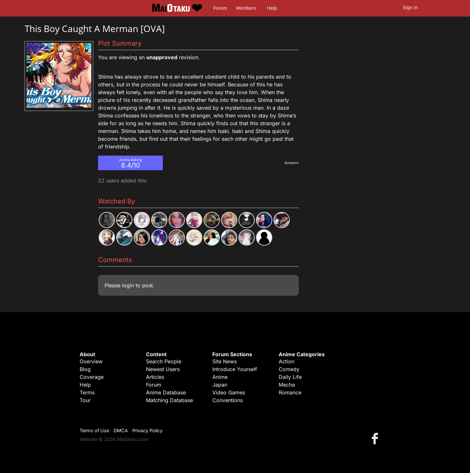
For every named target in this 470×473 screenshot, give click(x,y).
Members (246, 8)
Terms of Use (94, 430)
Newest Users (163, 369)
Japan (219, 384)
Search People (163, 361)
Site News (224, 361)
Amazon (292, 162)
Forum (220, 8)
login (128, 285)
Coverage (92, 377)
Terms (87, 392)
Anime (220, 377)
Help (272, 8)
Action (286, 361)
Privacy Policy (147, 430)
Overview (91, 361)
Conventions (227, 400)
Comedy (289, 369)
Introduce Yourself (234, 369)
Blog (85, 369)
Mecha (287, 384)
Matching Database (169, 400)
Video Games (228, 392)
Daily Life (290, 377)
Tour (85, 400)
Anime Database (166, 392)
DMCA (121, 430)
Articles (155, 377)
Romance (290, 392)
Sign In (410, 7)
